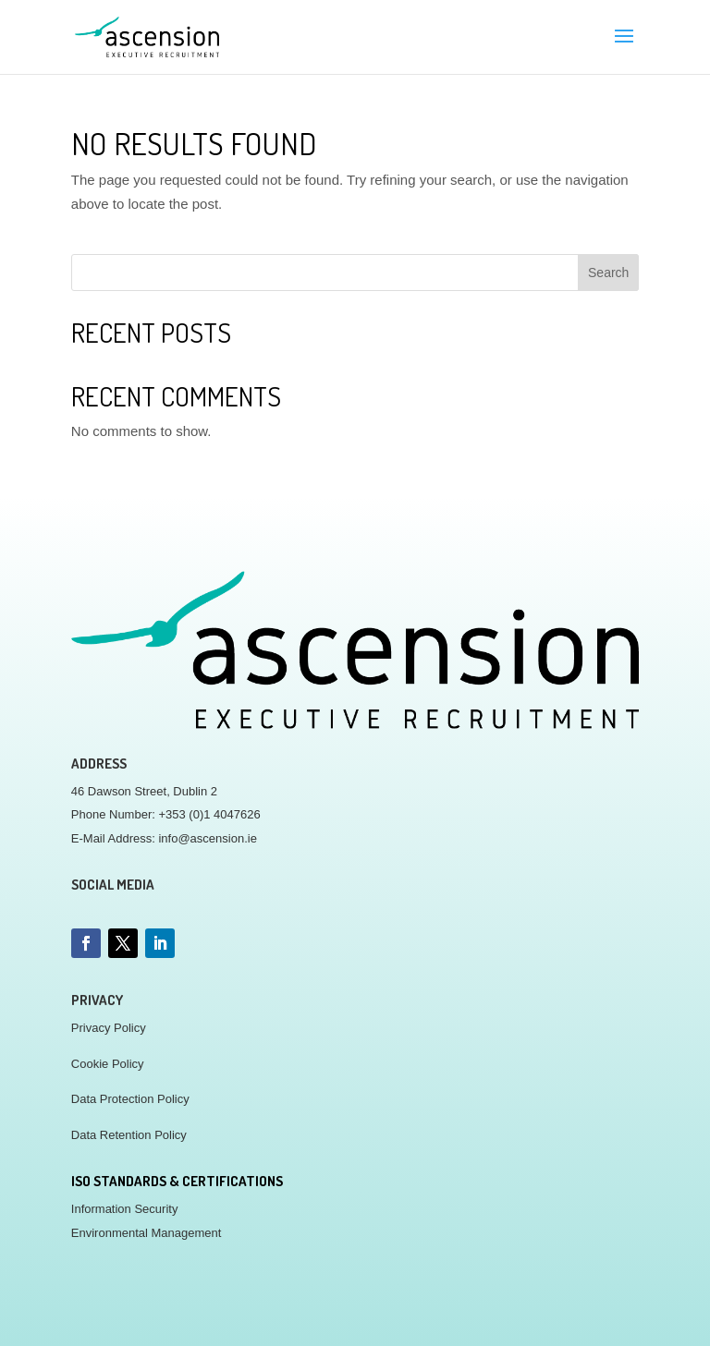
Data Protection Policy (130, 1099)
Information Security (124, 1209)
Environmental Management (146, 1233)
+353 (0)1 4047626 (209, 814)
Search (608, 272)
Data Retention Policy (129, 1135)
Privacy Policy (108, 1028)
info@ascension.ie (207, 838)
